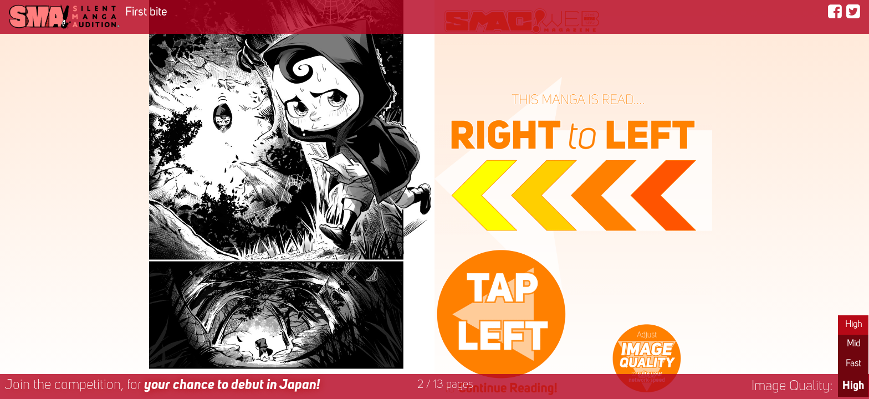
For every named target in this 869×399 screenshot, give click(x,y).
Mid (853, 344)
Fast (853, 364)
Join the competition (162, 385)
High (853, 324)
